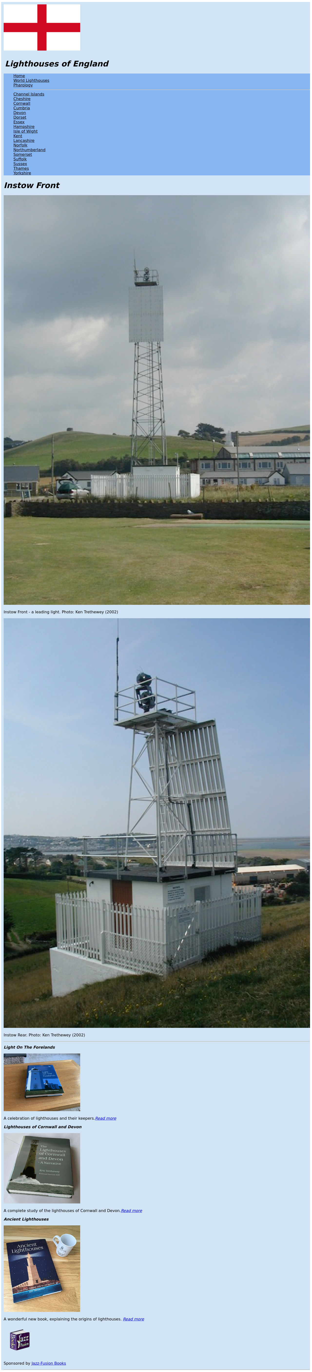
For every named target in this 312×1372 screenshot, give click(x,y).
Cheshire (21, 98)
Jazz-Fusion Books (48, 1363)
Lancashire (23, 140)
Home (19, 76)
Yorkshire (22, 173)
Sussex (20, 163)
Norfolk (20, 145)
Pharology (23, 85)
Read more (105, 1118)
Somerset (22, 154)
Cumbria (21, 108)
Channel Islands (28, 94)
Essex (19, 122)
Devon (19, 112)
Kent (17, 136)
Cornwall (21, 103)
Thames (21, 168)
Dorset (19, 117)
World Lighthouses (31, 80)
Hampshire (24, 126)
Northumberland (29, 150)
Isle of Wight (25, 131)
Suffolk (20, 159)
